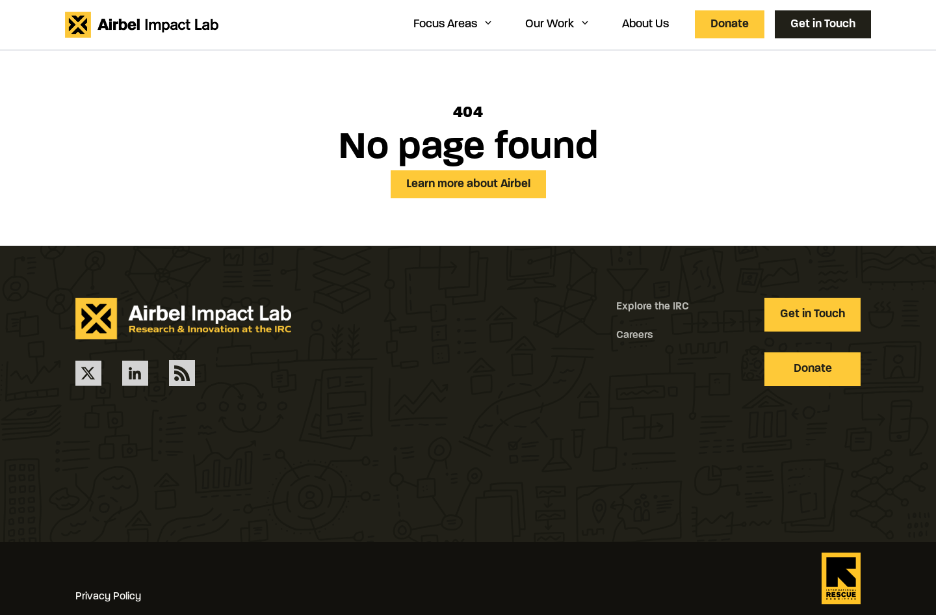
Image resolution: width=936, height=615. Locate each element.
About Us (645, 24)
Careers (634, 335)
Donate (729, 24)
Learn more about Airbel (468, 184)
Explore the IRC (652, 307)
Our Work (558, 24)
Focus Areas (453, 24)
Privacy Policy (108, 597)
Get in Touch (822, 24)
